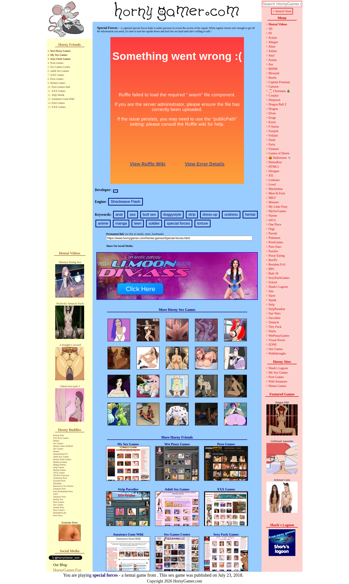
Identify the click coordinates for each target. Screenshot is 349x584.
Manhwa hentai (60, 462)
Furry (271, 144)
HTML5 (273, 166)
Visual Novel (276, 340)
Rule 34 (273, 273)
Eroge (272, 117)
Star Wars (274, 313)
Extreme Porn (59, 480)
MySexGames (277, 211)
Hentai (56, 440)
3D (270, 28)
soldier (154, 223)
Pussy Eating (276, 255)
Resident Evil (276, 264)
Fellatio (273, 135)
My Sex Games (58, 54)
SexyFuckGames (279, 278)
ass (133, 214)
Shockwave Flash (125, 201)
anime (103, 223)
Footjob (273, 131)
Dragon (273, 109)
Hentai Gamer (57, 83)
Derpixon (274, 100)
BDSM (272, 68)
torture (202, 223)
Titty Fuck (274, 326)
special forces (178, 223)
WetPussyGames (278, 335)
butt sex (149, 214)
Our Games (275, 349)
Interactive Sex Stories (63, 486)
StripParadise (276, 309)
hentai (250, 214)
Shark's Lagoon (278, 286)
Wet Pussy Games (60, 50)
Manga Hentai (59, 464)
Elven (272, 113)
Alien (271, 46)
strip (191, 214)
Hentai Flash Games (62, 459)
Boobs (272, 77)
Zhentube (57, 483)
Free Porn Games (61, 438)
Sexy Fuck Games (60, 58)
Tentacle (273, 322)
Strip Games (58, 467)
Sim (271, 291)
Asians (272, 60)
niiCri (272, 220)
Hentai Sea (58, 499)
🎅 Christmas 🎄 (279, 91)
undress (231, 214)
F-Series (273, 126)
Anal (271, 55)
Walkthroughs (277, 353)
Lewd (272, 184)
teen (137, 223)
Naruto (272, 215)
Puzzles (273, 251)
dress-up (210, 214)
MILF (272, 197)
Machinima (275, 189)
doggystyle (172, 214)
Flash (271, 140)
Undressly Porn (60, 478)
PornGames (275, 242)
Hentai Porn (58, 435)
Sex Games (58, 443)
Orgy (271, 229)
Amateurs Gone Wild (62, 99)
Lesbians (274, 180)
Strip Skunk (58, 95)
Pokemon (274, 238)
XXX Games (57, 75)
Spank (272, 300)
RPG (271, 269)
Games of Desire (278, 153)
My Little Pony (278, 206)
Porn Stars (57, 515)
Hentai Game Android (63, 446)
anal (119, 214)
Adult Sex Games (59, 70)
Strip (271, 304)
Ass (270, 64)
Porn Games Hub (61, 87)
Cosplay (273, 95)
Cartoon (273, 86)
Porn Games (56, 62)
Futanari (273, 149)
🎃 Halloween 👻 (279, 157)
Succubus (274, 318)
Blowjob (273, 73)
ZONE (272, 344)
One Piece (274, 224)
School (272, 282)
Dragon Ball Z (277, 104)
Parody (272, 233)
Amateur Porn (59, 488)
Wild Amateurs (277, 381)
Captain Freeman (279, 82)
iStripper (273, 171)
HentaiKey (275, 162)
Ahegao (273, 42)
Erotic (272, 122)
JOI (270, 175)
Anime (272, 51)
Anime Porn (58, 507)
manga (121, 223)
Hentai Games (59, 470)
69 (270, 33)
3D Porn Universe (61, 475)
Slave (271, 295)
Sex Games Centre (60, 66)
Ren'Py (272, 260)
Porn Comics (59, 510)
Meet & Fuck (276, 193)
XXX (55, 494)
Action (272, 37)
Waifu (272, 331)
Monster (273, 202)
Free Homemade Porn (63, 491)
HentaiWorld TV (60, 454)
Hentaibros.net (59, 513)
